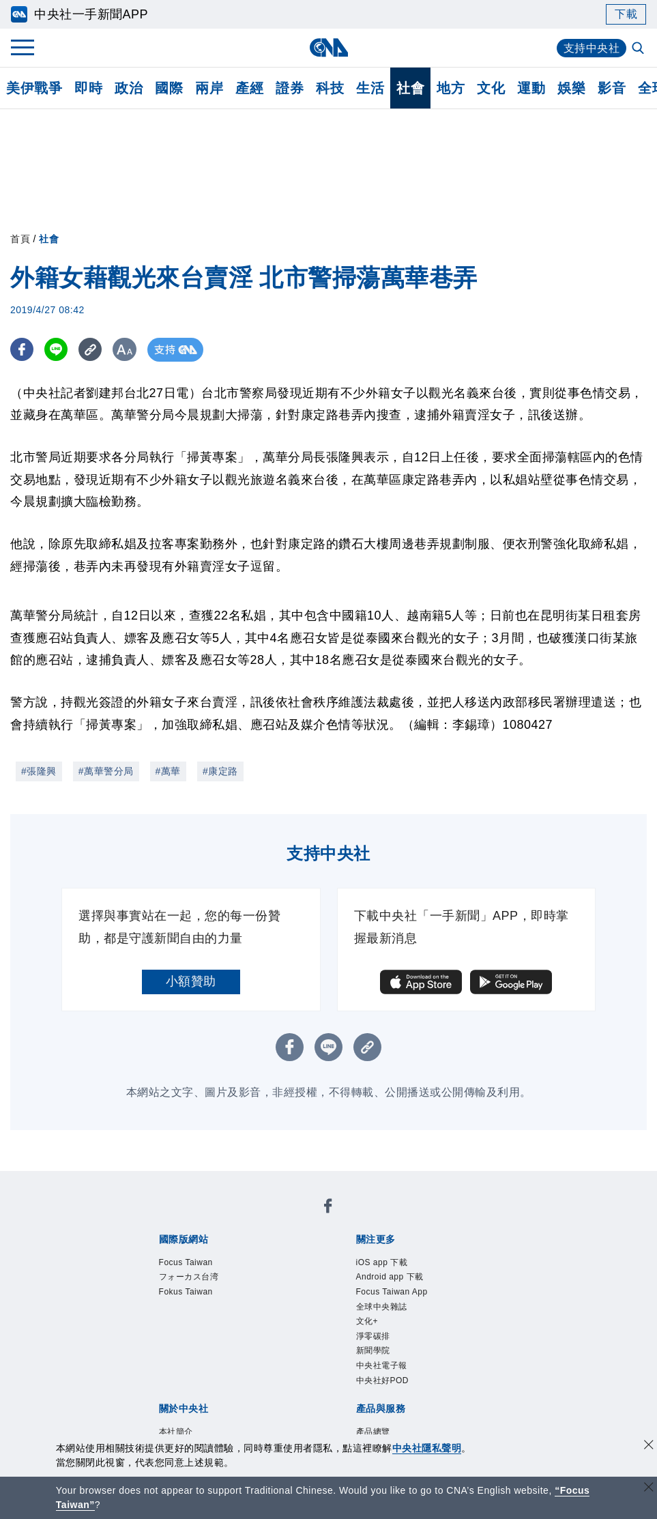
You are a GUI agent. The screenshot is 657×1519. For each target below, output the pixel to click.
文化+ (367, 1321)
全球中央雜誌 (381, 1307)
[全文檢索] (639, 49)
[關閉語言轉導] (649, 1488)
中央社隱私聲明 (427, 1448)
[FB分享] (22, 350)
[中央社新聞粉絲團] (328, 1208)
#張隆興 (39, 771)
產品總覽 (373, 1431)
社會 (410, 88)
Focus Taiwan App (392, 1292)
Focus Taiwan (186, 1262)
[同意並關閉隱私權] (649, 1446)
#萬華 (168, 771)
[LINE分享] (57, 350)
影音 (612, 88)
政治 (129, 88)
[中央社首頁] (328, 47)
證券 (290, 88)
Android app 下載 (390, 1277)
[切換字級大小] (126, 350)
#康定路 (220, 771)
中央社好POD (382, 1380)
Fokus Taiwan (186, 1292)
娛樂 (571, 88)
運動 (531, 88)
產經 (249, 88)
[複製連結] (92, 350)
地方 (451, 88)
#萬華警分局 (106, 771)
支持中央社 (592, 48)
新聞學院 (373, 1350)
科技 (330, 88)
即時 (88, 88)
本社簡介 (176, 1431)
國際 (169, 88)
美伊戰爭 (34, 88)
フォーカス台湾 (189, 1277)
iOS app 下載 (382, 1262)
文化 (491, 88)
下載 (626, 14)
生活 (370, 88)
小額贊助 (191, 981)
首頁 (20, 238)
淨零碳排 (373, 1336)
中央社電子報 (381, 1365)
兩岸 (209, 88)
